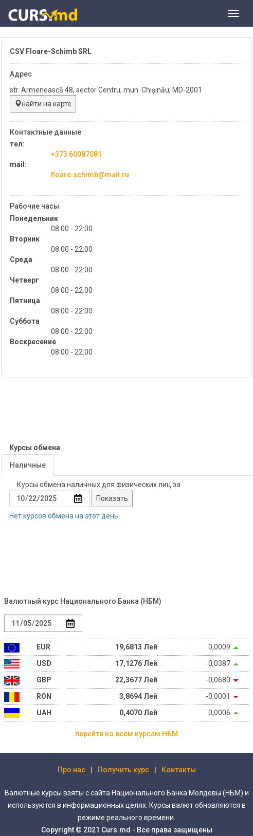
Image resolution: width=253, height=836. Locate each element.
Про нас (71, 770)
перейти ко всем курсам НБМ (126, 734)
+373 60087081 (76, 154)
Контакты (178, 770)
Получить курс (123, 770)
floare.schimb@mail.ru (90, 175)
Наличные (28, 465)
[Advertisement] (84, 411)
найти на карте (42, 104)
